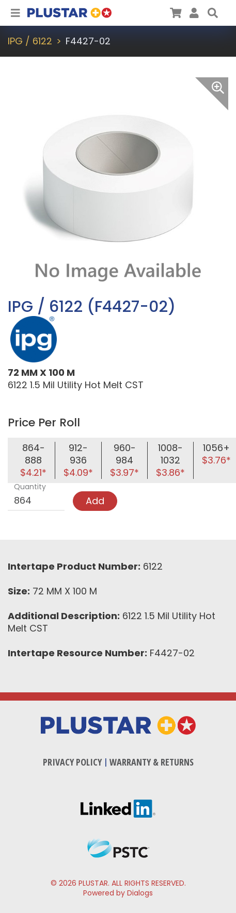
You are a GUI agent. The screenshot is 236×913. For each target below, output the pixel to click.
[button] (213, 13)
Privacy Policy (72, 762)
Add (95, 500)
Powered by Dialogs (118, 893)
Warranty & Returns (151, 762)
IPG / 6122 (30, 41)
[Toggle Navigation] (15, 13)
